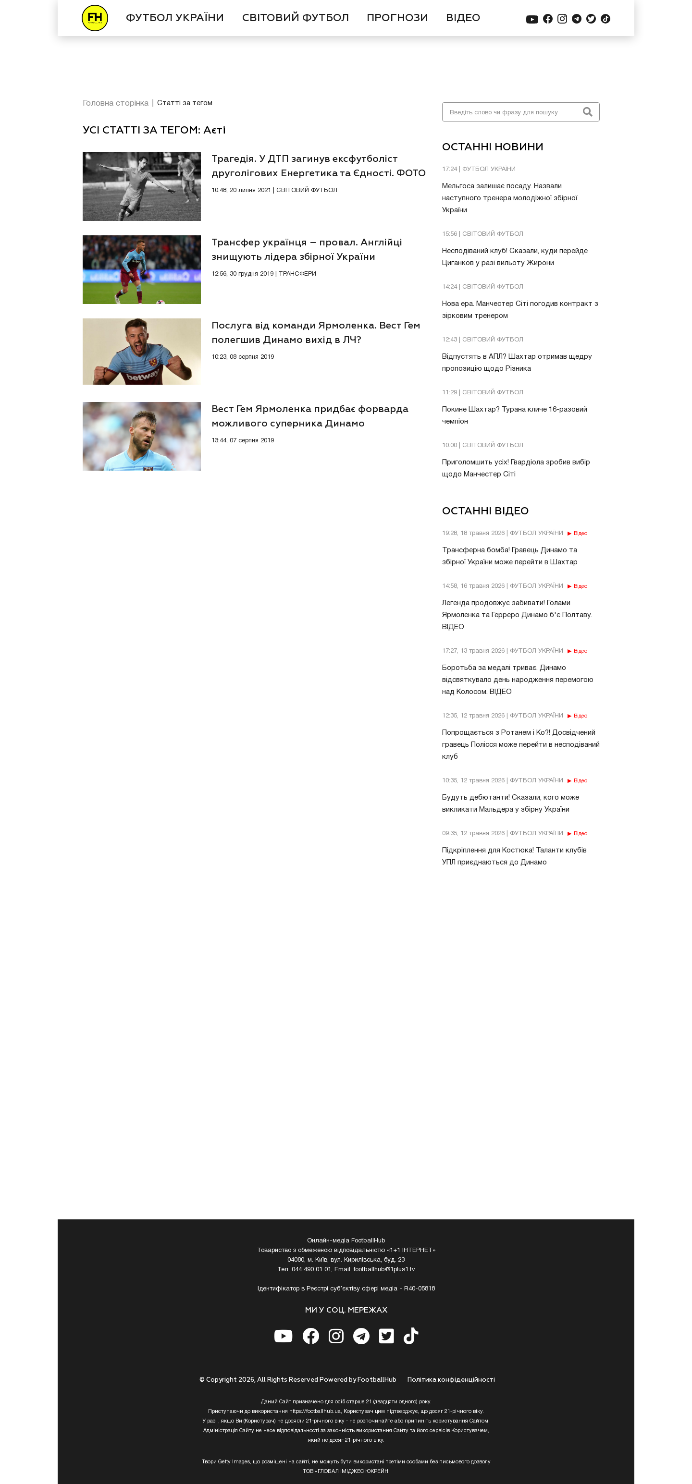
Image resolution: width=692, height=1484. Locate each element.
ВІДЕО (463, 18)
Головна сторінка (115, 103)
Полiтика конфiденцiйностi (451, 1380)
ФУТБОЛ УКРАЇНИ (175, 18)
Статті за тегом (184, 103)
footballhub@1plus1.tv (384, 1270)
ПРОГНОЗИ (397, 18)
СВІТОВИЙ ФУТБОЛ (295, 18)
